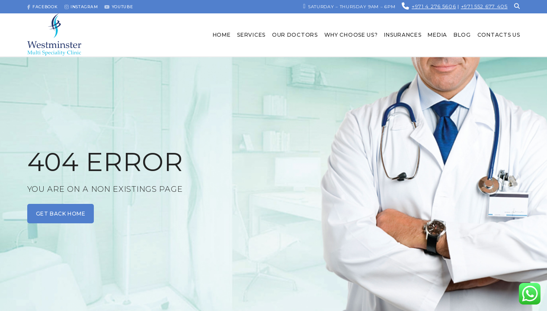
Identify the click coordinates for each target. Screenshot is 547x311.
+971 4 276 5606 (434, 6)
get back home (61, 213)
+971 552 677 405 (484, 6)
